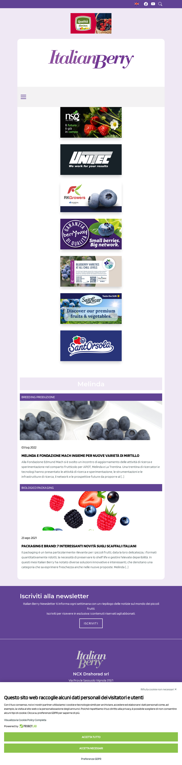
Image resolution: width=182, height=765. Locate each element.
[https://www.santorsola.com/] (91, 349)
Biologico (29, 488)
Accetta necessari (91, 748)
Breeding (28, 397)
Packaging (45, 488)
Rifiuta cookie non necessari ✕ (159, 689)
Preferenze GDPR (91, 758)
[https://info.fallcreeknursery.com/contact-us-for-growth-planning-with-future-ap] (91, 274)
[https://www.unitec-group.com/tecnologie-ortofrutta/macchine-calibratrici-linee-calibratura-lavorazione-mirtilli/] (91, 162)
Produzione (45, 397)
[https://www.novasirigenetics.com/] (91, 125)
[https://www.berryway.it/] (91, 237)
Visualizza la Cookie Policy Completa (25, 720)
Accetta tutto (91, 737)
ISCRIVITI (91, 623)
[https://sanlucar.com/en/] (91, 311)
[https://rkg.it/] (91, 200)
